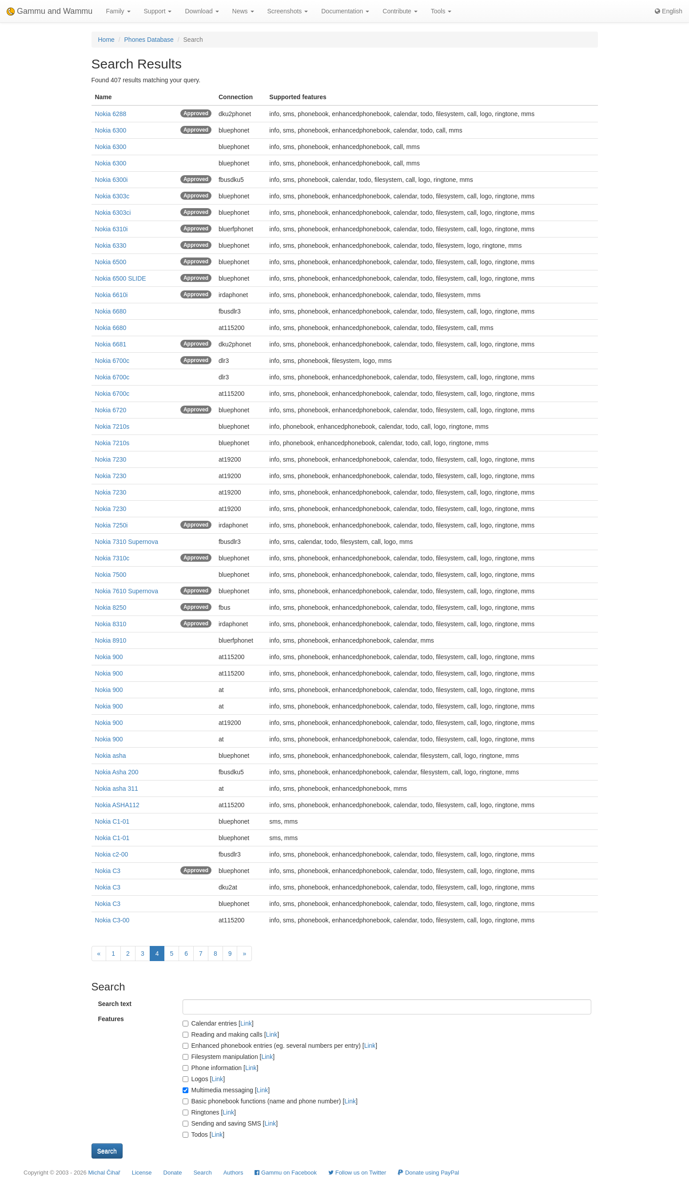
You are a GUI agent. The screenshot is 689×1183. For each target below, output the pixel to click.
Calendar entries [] (218, 1023)
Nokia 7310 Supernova (126, 541)
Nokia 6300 (111, 130)
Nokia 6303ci (113, 212)
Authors (233, 1172)
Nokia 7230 (111, 459)
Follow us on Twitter (357, 1172)
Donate (172, 1172)
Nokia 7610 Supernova (126, 591)
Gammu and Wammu (49, 11)
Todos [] (204, 1134)
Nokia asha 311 (116, 788)
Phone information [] (221, 1067)
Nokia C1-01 (112, 821)
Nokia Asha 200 (117, 772)
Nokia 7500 (111, 574)
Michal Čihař (104, 1172)
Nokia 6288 (111, 113)
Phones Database (149, 39)
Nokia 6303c (112, 196)
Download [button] (202, 11)
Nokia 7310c (112, 558)
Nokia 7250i (111, 525)
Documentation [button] (345, 11)
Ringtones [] (209, 1112)
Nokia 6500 (111, 262)
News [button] (243, 11)
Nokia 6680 (111, 311)
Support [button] (158, 11)
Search (202, 1172)
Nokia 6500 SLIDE (120, 278)
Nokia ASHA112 (117, 805)
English (668, 11)
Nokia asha (110, 755)
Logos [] (204, 1078)
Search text (114, 1003)
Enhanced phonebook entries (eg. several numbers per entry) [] (280, 1045)
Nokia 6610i (111, 294)
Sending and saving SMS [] (230, 1123)
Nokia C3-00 (112, 920)
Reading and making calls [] (231, 1034)
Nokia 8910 (111, 640)
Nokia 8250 (111, 607)
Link (246, 1023)
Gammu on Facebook (286, 1172)
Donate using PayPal (428, 1172)
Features (111, 1018)
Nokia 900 (109, 656)
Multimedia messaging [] (226, 1090)
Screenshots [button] (287, 11)
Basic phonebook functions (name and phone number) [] (270, 1101)
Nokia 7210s (112, 426)
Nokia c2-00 (111, 854)
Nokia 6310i (111, 229)
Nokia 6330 (111, 245)
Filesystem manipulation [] (229, 1056)
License (142, 1172)
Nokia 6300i (111, 179)
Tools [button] (441, 11)
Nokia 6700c (112, 360)
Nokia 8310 (111, 624)
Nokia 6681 (111, 344)
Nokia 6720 (111, 410)
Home (106, 39)
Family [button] (118, 11)
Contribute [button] (399, 11)
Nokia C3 (108, 870)
